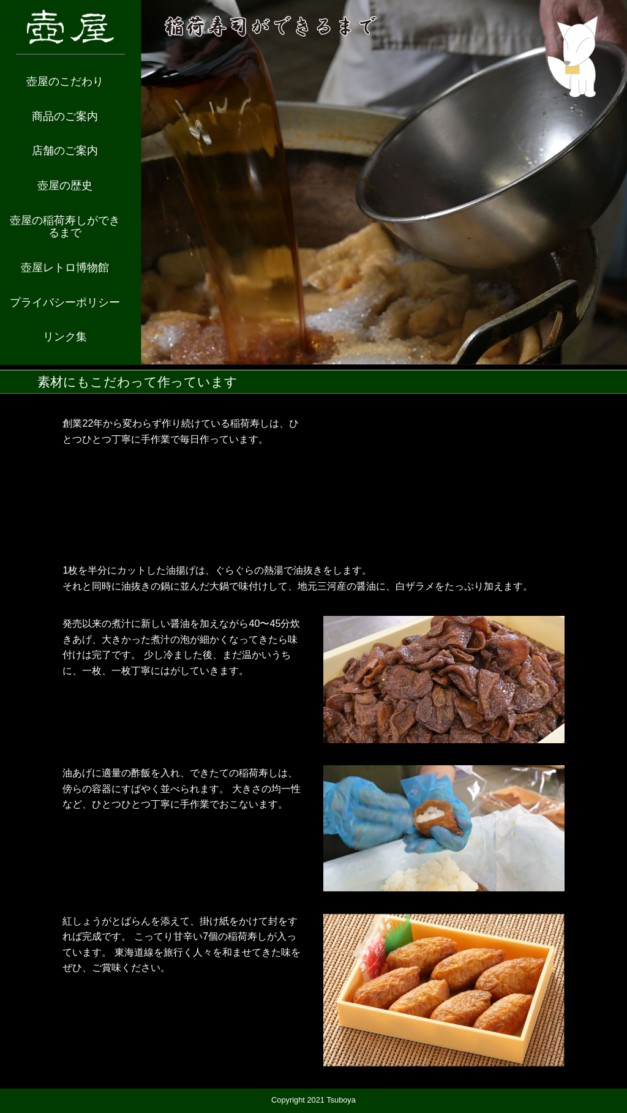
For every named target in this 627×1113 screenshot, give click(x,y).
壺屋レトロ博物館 (65, 267)
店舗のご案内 (65, 150)
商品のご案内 (65, 116)
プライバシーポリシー (65, 302)
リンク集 (65, 337)
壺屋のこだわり (64, 81)
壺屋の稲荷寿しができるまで (65, 226)
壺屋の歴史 (64, 185)
